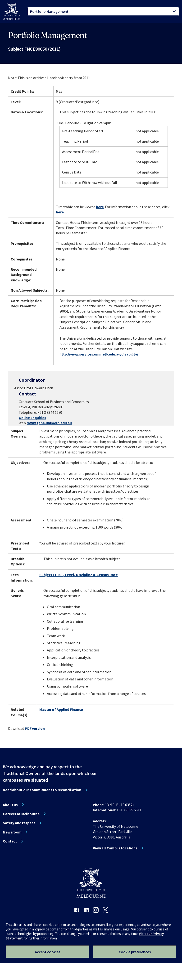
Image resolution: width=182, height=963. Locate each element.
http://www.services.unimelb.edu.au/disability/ (98, 354)
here (100, 206)
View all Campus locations (115, 848)
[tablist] (103, 11)
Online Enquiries (32, 417)
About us (10, 804)
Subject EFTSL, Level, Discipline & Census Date (78, 574)
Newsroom (12, 832)
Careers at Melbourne (21, 813)
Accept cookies (47, 951)
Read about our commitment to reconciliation (42, 789)
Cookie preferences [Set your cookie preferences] (135, 951)
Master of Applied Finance (61, 709)
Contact (10, 841)
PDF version (35, 728)
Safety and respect (19, 822)
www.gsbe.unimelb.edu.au (49, 422)
